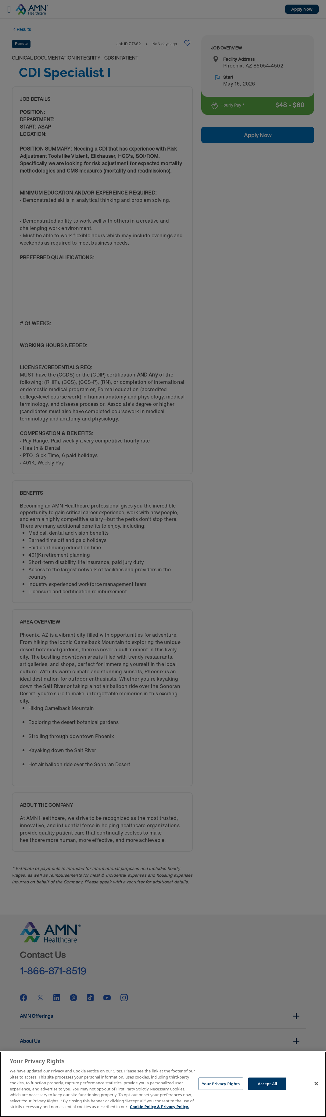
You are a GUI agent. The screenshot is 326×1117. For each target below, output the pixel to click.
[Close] (316, 1083)
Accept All (267, 1083)
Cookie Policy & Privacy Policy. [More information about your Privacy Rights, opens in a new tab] (159, 1106)
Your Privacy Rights (221, 1083)
